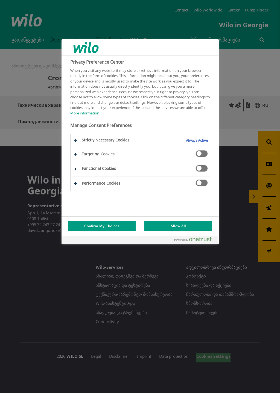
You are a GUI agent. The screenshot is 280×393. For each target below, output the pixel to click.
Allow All (178, 226)
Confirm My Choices (101, 226)
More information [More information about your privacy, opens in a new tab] (84, 113)
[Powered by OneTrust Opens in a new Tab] (195, 240)
